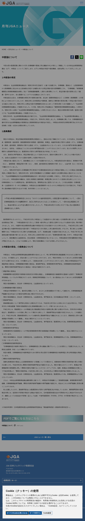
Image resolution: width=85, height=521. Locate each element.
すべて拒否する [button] (35, 513)
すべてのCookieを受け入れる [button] (17, 513)
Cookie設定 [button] (47, 513)
